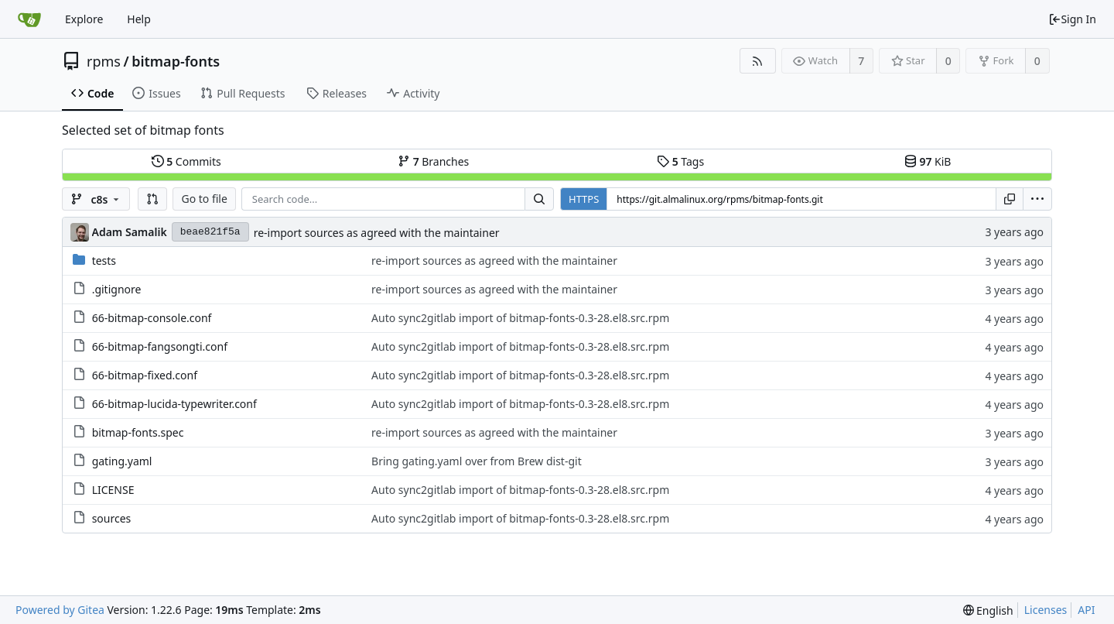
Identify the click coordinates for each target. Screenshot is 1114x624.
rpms (104, 61)
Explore (84, 19)
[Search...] (539, 199)
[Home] (29, 19)
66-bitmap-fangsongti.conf (159, 346)
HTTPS (584, 199)
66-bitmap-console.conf (152, 317)
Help (139, 19)
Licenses (1046, 609)
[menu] (1037, 199)
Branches (433, 161)
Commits (186, 161)
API (1086, 609)
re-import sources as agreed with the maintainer (377, 232)
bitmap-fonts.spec (138, 432)
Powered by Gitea (59, 609)
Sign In (1072, 19)
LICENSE (113, 489)
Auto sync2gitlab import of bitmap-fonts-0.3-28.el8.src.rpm (520, 317)
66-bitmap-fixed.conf (144, 375)
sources (112, 518)
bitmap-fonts (176, 61)
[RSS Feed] (758, 61)
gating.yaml (122, 461)
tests (104, 260)
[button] (152, 199)
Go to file (204, 198)
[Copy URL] (1009, 199)
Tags (680, 161)
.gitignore (117, 289)
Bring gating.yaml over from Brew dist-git (476, 461)
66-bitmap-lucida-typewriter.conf (174, 403)
